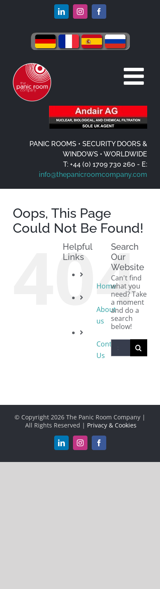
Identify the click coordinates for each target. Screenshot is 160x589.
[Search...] (120, 347)
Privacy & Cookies (112, 425)
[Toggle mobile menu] (135, 76)
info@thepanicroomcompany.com (93, 174)
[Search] (138, 347)
